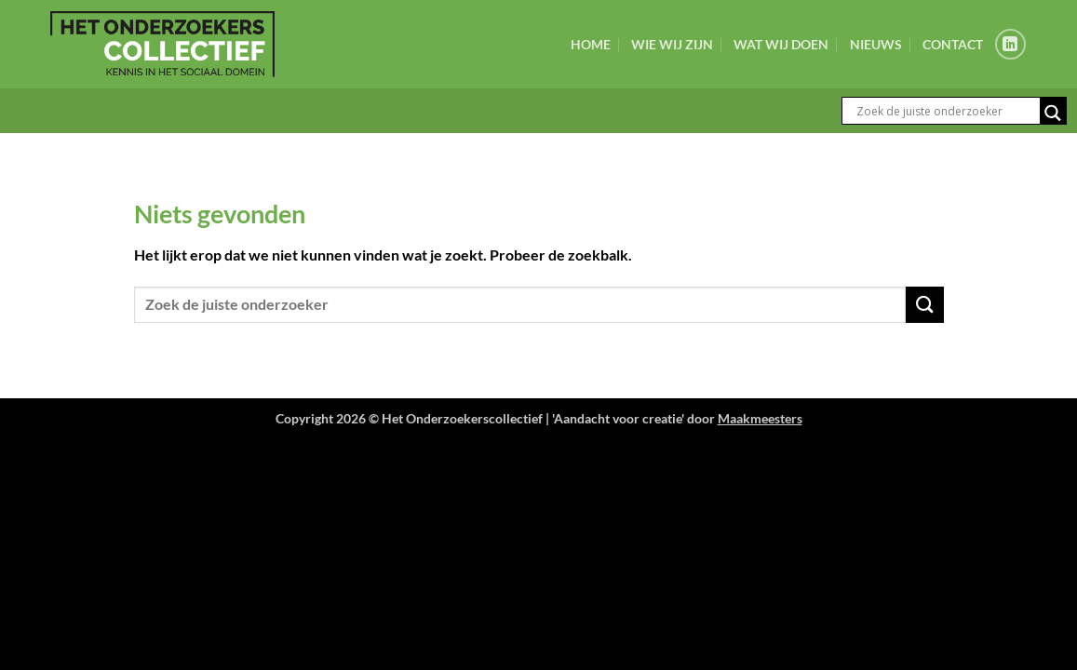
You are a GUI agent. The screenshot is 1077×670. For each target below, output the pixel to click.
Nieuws (876, 44)
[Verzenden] (924, 305)
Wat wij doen (781, 44)
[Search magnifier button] (1053, 113)
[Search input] (945, 111)
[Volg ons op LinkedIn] (1010, 44)
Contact (952, 44)
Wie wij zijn (672, 44)
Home (591, 44)
